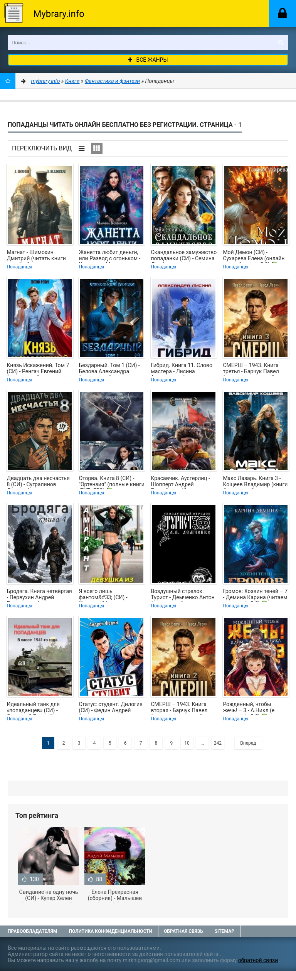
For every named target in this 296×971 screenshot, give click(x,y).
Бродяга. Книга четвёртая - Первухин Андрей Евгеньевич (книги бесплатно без (39, 595)
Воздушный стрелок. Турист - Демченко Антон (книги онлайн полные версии (182, 595)
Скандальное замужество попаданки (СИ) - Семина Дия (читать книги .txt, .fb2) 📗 (184, 256)
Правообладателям (32, 931)
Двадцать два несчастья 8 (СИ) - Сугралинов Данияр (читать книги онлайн (38, 482)
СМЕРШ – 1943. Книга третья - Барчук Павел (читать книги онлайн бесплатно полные (251, 369)
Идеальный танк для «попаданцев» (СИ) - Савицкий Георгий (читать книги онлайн (34, 708)
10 (187, 743)
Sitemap (224, 931)
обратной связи (258, 960)
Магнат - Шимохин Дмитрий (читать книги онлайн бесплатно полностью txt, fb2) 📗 (36, 256)
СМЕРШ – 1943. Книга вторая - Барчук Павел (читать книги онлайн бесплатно (179, 708)
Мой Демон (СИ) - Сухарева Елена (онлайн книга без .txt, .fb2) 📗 (253, 256)
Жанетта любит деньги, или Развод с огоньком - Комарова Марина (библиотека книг (109, 256)
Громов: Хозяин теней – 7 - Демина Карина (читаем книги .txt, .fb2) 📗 (255, 595)
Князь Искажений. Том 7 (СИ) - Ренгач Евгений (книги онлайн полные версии (38, 369)
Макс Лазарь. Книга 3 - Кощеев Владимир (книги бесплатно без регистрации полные (255, 482)
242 (218, 743)
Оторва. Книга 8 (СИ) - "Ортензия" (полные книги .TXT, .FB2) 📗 (111, 482)
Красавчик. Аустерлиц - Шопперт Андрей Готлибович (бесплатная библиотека (182, 482)
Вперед (248, 743)
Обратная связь (183, 931)
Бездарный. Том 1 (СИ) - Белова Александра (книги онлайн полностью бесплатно (112, 369)
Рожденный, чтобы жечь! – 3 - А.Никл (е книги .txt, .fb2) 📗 (248, 708)
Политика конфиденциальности (110, 931)
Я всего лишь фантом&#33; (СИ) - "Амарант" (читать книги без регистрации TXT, (109, 595)
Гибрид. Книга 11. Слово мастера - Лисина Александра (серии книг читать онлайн (181, 369)
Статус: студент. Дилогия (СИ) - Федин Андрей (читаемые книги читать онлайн (110, 708)
